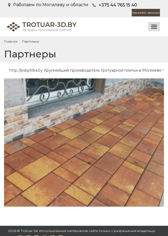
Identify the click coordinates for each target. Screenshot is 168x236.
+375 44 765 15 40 (118, 5)
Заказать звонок (146, 13)
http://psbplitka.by (26, 70)
